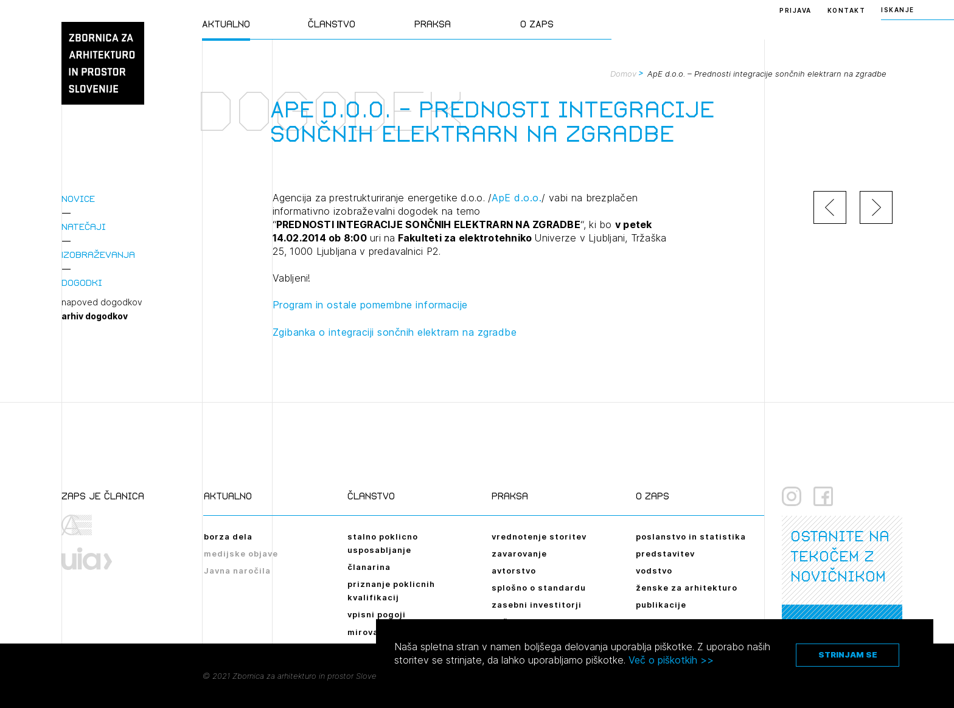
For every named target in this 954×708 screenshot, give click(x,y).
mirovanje (369, 631)
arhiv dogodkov (94, 316)
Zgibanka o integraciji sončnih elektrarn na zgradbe (395, 332)
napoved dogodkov (101, 302)
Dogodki (81, 282)
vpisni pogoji (376, 614)
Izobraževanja (98, 254)
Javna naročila (237, 570)
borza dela (228, 536)
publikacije (661, 604)
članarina (369, 566)
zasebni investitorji (537, 604)
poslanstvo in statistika (691, 536)
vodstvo (654, 570)
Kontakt (846, 10)
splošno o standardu (539, 587)
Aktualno (226, 24)
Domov (623, 73)
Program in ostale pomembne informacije (370, 304)
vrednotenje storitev (539, 536)
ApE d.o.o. (516, 197)
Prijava (795, 10)
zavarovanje (519, 553)
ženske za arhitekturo (686, 587)
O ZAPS (537, 24)
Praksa (432, 24)
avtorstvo (514, 570)
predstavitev (665, 553)
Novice (78, 198)
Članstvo (331, 24)
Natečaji (83, 226)
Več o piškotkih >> (671, 660)
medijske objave (241, 553)
